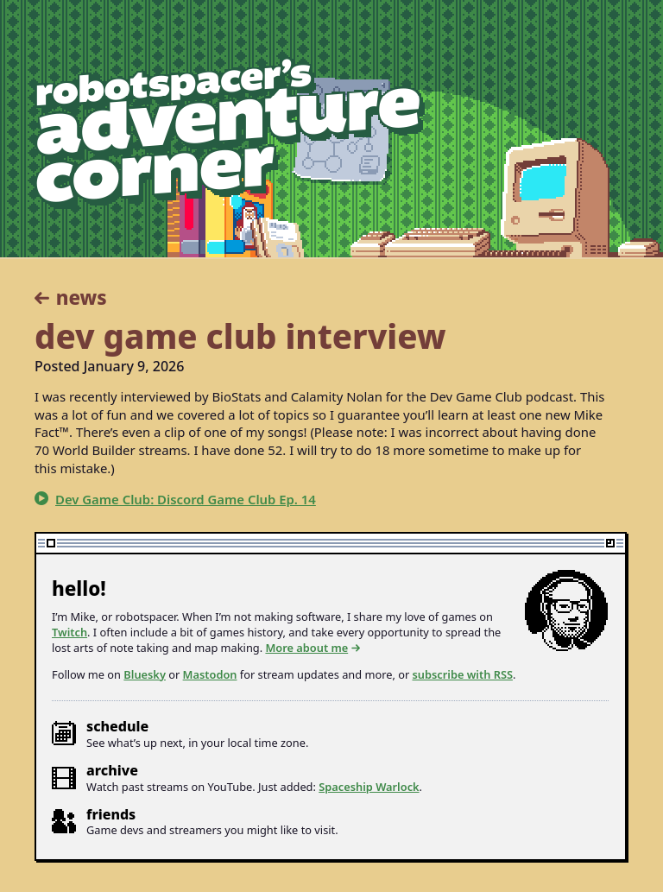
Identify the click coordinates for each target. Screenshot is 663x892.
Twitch (69, 632)
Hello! (79, 588)
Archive (112, 770)
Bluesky (144, 674)
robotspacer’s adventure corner (230, 134)
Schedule (117, 726)
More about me (306, 648)
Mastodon (210, 674)
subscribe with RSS (463, 674)
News (81, 297)
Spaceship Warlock (369, 786)
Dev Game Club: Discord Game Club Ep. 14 (185, 499)
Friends (111, 814)
